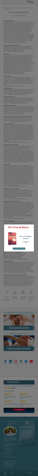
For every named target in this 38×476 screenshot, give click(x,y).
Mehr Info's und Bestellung (19, 248)
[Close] (32, 227)
